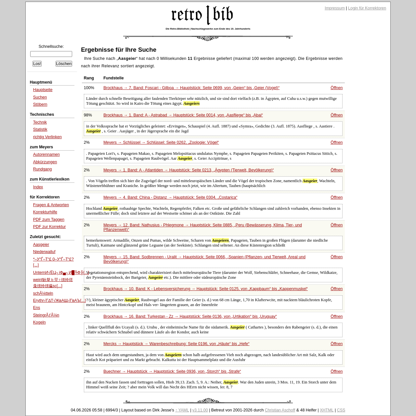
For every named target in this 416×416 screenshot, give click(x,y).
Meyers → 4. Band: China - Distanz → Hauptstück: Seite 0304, (170, 197)
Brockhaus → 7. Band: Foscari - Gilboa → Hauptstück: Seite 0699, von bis (191, 88)
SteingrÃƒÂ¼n (46, 315)
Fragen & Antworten (51, 205)
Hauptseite (43, 89)
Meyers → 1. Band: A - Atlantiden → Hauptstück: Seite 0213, (188, 170)
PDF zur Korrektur (49, 226)
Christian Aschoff (280, 410)
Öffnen (337, 88)
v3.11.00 (200, 410)
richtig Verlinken (47, 137)
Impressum (335, 8)
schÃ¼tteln (43, 293)
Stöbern (40, 104)
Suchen (40, 97)
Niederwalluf (44, 251)
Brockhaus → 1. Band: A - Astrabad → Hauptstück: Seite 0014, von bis (183, 115)
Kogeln (39, 322)
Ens (36, 307)
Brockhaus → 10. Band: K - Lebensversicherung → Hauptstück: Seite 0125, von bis (205, 289)
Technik (40, 122)
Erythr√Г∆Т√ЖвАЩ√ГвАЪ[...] (59, 300)
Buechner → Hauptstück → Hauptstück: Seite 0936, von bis (172, 371)
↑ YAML (182, 410)
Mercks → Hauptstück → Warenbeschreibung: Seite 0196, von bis (176, 344)
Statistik (40, 129)
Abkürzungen (45, 162)
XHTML (326, 410)
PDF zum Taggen (48, 219)
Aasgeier (41, 244)
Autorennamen (46, 154)
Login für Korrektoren (367, 8)
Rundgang (42, 169)
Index (38, 187)
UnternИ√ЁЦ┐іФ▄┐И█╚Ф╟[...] (61, 272)
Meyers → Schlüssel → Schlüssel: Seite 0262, (161, 142)
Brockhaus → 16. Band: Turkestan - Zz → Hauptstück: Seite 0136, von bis (190, 316)
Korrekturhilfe (45, 212)
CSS (341, 410)
